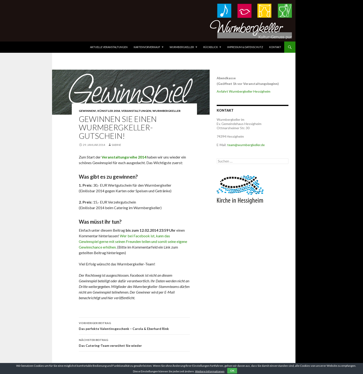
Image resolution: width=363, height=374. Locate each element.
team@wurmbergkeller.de (246, 145)
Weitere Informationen (209, 371)
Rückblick (210, 47)
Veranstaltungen (136, 111)
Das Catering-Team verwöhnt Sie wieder (134, 342)
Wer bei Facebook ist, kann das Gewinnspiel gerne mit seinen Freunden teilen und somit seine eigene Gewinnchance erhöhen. (133, 241)
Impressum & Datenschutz (245, 47)
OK (232, 370)
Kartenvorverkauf (147, 47)
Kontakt (275, 47)
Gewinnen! (87, 111)
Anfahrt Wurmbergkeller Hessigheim (243, 91)
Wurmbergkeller (182, 47)
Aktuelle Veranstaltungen (109, 47)
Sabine (116, 145)
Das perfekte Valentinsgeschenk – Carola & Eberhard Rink (134, 325)
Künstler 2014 (108, 111)
